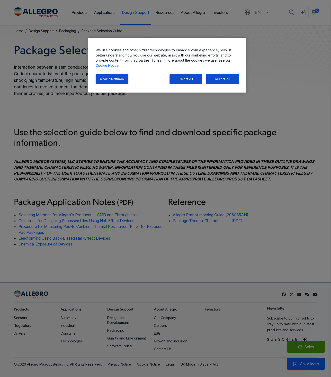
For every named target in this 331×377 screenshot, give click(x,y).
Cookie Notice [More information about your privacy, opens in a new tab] (107, 65)
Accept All (222, 79)
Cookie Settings (112, 79)
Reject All (186, 79)
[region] (167, 65)
